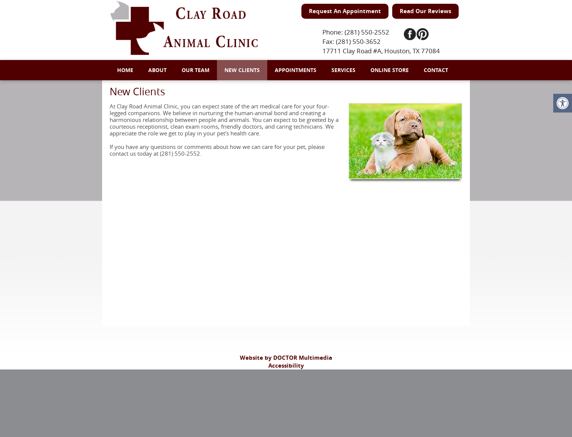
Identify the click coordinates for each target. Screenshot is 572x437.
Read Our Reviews (425, 11)
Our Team (195, 70)
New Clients (242, 70)
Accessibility (286, 365)
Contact (436, 70)
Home (125, 70)
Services (343, 70)
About (157, 70)
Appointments (295, 70)
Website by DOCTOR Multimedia (286, 358)
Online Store (389, 70)
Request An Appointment (345, 11)
